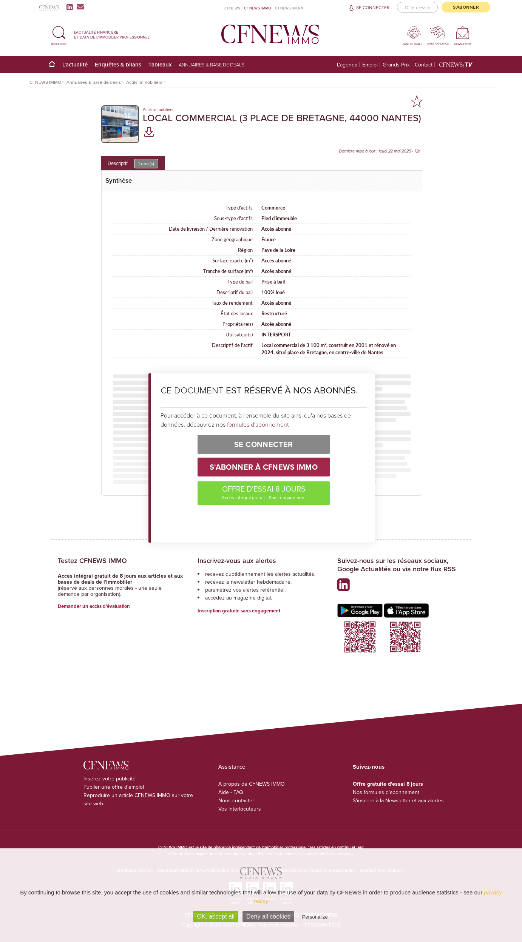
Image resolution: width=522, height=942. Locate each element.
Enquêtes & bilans (118, 64)
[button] (58, 35)
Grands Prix (396, 64)
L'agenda (347, 64)
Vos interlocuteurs (239, 809)
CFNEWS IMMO (257, 8)
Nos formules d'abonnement (386, 792)
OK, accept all (216, 916)
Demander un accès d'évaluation (94, 606)
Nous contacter (236, 801)
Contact (423, 64)
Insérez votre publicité (109, 779)
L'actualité (75, 64)
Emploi (370, 64)
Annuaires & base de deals (212, 64)
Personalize (315, 917)
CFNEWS (232, 8)
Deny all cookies (268, 916)
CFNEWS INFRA (289, 8)
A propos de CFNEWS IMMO (251, 784)
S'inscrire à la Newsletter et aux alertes (398, 801)
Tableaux (159, 64)
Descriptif (133, 163)
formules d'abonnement (258, 424)
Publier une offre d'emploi (113, 787)
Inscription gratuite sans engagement (239, 610)
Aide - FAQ (230, 792)
